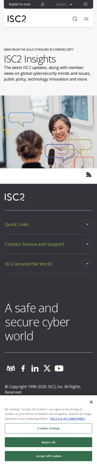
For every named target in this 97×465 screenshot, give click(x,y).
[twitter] (47, 368)
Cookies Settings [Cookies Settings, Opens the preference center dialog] (48, 429)
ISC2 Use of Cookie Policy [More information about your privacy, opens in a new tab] (67, 420)
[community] (11, 368)
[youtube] (59, 368)
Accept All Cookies (48, 457)
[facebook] (23, 368)
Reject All (48, 443)
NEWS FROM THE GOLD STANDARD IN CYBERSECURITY (39, 50)
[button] (85, 4)
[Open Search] (75, 19)
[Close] (91, 403)
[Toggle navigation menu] (86, 19)
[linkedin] (35, 368)
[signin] (42, 4)
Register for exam (20, 4)
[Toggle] (48, 224)
